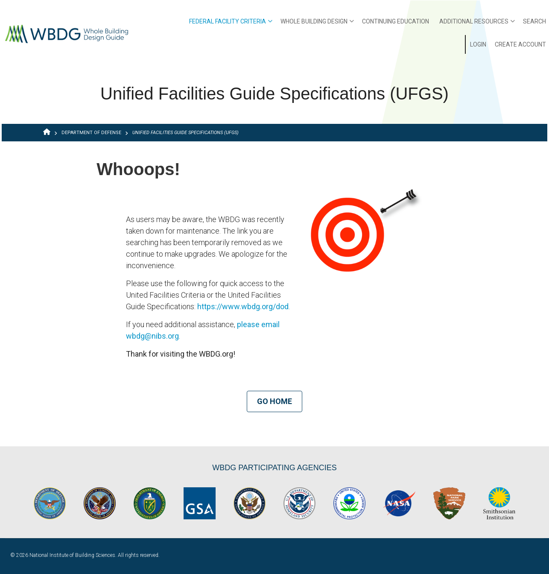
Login (478, 44)
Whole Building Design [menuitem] (317, 24)
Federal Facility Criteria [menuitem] (230, 24)
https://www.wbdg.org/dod (243, 306)
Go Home (274, 401)
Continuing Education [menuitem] (395, 21)
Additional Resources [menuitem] (477, 24)
